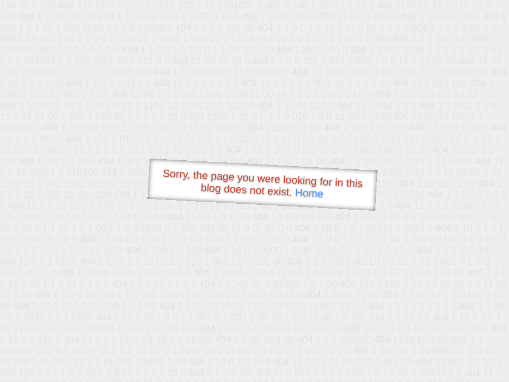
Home (309, 192)
